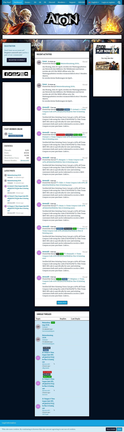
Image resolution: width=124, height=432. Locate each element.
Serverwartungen (48, 331)
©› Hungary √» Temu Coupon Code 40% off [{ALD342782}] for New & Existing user (18, 208)
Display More (62, 302)
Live (53, 322)
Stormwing (47, 372)
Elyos (45, 376)
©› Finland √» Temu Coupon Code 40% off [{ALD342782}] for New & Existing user (17, 198)
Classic (45, 350)
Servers (44, 394)
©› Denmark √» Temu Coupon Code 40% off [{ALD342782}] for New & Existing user (63, 256)
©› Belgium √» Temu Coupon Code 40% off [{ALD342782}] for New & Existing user (63, 281)
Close (119, 429)
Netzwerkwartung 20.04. (14, 175)
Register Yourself (17, 60)
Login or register (108, 2)
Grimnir (10, 133)
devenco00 (24, 160)
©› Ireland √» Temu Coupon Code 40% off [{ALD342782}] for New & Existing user (17, 188)
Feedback (46, 348)
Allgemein (45, 368)
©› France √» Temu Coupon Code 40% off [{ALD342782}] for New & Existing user (64, 231)
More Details (111, 429)
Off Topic (45, 414)
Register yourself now (13, 53)
